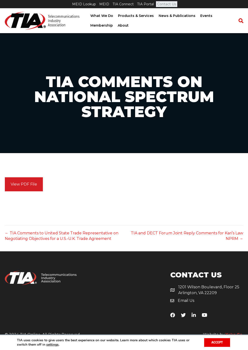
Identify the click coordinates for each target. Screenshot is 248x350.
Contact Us (166, 4)
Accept (217, 342)
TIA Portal (145, 4)
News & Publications (176, 16)
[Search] (239, 20)
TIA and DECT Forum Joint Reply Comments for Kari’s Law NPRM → (187, 236)
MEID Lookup (84, 4)
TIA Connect (123, 4)
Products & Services (135, 16)
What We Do (101, 16)
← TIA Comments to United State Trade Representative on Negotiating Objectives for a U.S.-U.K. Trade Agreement (61, 236)
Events (206, 16)
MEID (104, 4)
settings (52, 345)
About (122, 25)
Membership (101, 25)
